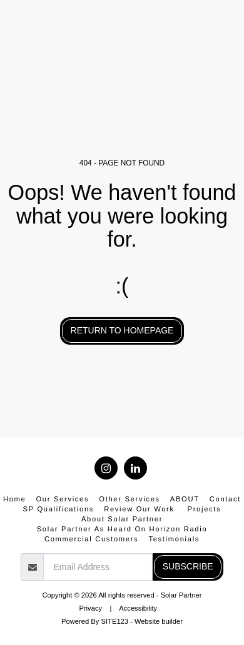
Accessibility (138, 608)
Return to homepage (122, 330)
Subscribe (188, 566)
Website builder (159, 621)
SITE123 (115, 621)
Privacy (90, 608)
